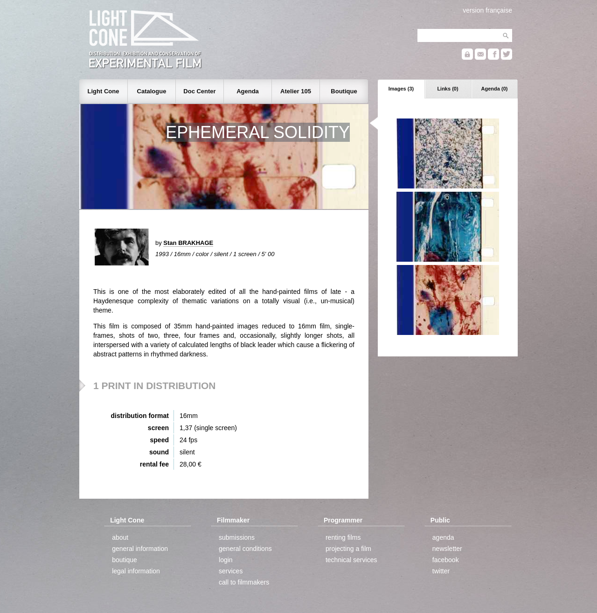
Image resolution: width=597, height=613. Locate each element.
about (120, 537)
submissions (237, 537)
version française (487, 10)
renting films (343, 537)
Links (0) (447, 88)
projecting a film (348, 548)
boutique (124, 560)
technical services (351, 560)
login (226, 560)
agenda (443, 537)
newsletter (447, 548)
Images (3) (401, 88)
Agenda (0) (494, 88)
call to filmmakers (244, 582)
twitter (441, 571)
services (231, 571)
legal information (136, 571)
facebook (445, 560)
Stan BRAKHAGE (188, 242)
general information (140, 548)
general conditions (245, 548)
